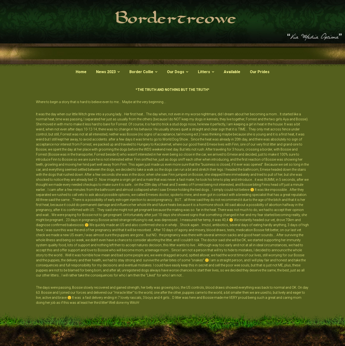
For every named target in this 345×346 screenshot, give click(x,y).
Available (232, 72)
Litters (204, 72)
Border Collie (141, 72)
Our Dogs (175, 72)
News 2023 (106, 72)
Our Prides (260, 72)
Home (81, 72)
